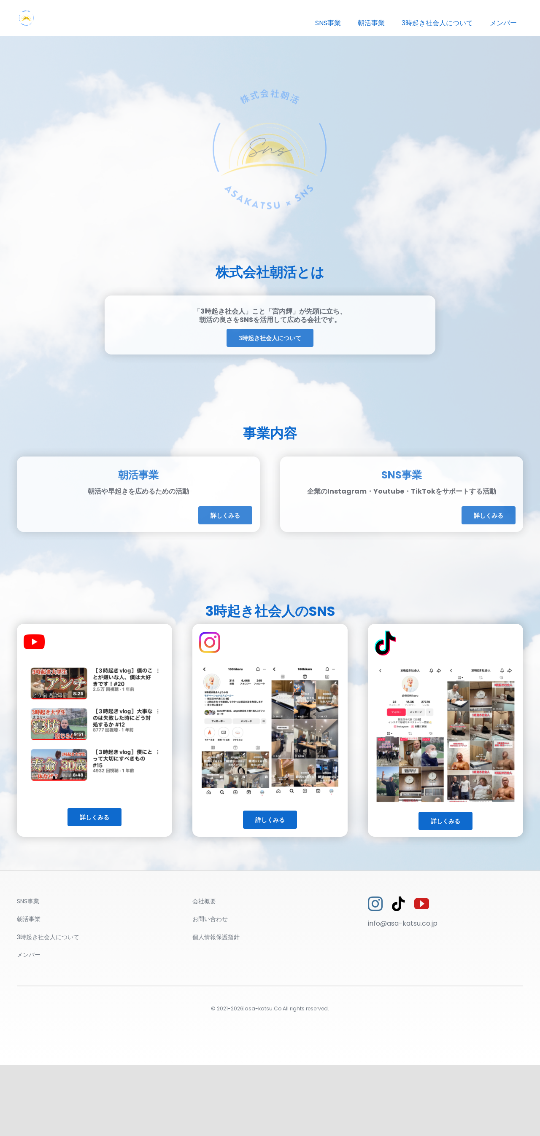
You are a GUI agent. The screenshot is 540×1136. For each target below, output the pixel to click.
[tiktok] (398, 903)
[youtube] (421, 903)
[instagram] (375, 903)
